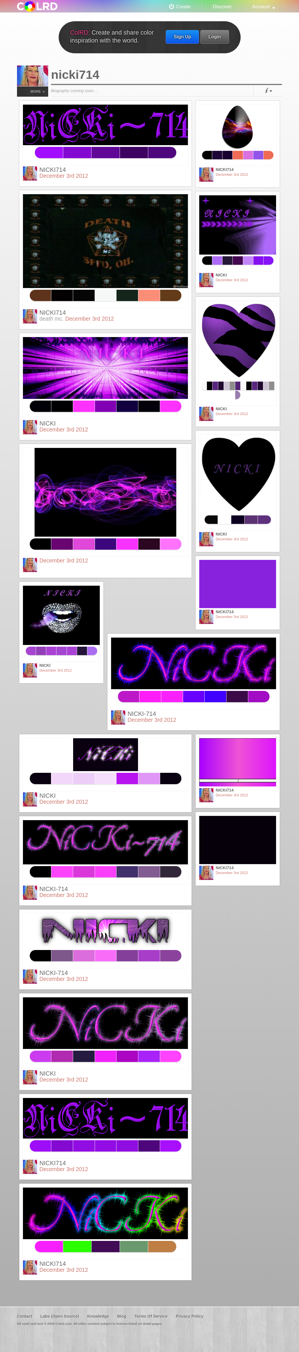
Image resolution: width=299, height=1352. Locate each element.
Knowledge (98, 1316)
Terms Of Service (150, 1316)
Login (214, 36)
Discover (222, 6)
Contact (24, 1316)
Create (183, 6)
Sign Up (182, 36)
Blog (121, 1316)
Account (261, 6)
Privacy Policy (189, 1316)
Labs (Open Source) (59, 1316)
